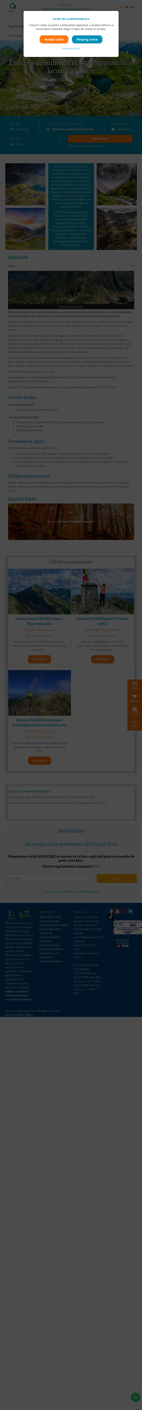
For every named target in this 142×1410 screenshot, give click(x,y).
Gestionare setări (71, 48)
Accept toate (54, 39)
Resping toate (87, 39)
